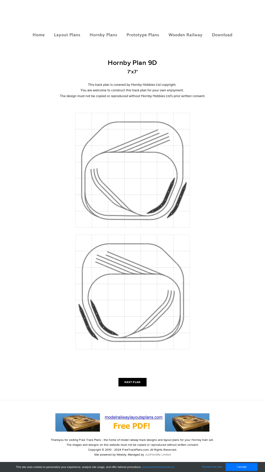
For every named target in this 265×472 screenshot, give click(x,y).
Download (222, 34)
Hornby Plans (103, 34)
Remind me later (212, 466)
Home (39, 34)
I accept (241, 466)
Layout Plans (67, 34)
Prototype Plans (143, 34)
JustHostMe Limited (158, 454)
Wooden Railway (186, 34)
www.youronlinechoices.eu (158, 467)
